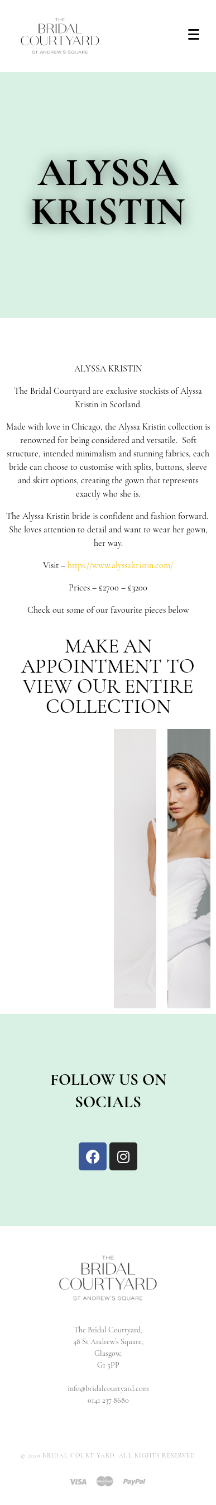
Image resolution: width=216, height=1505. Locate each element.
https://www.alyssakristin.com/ (120, 565)
